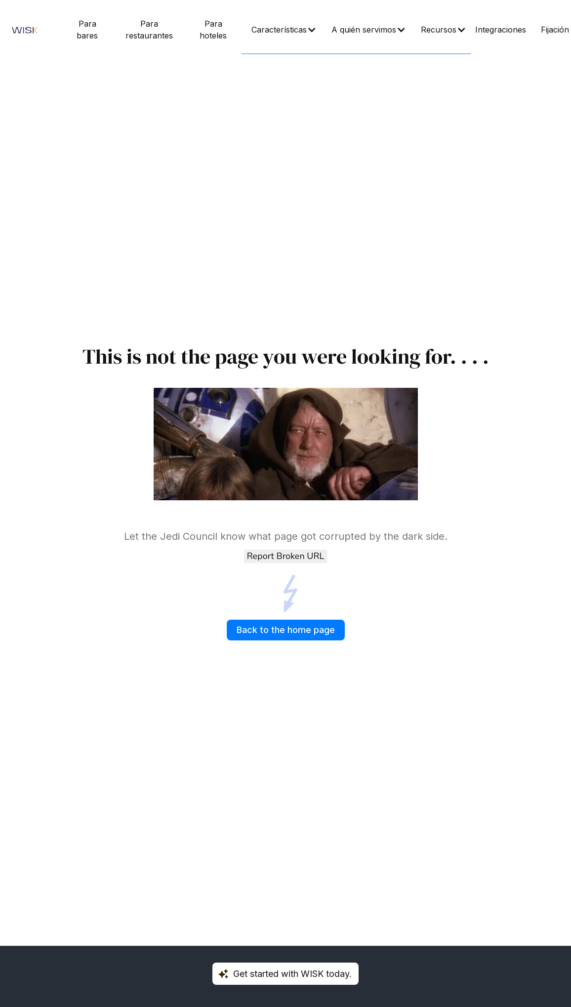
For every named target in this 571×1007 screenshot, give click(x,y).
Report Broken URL (285, 556)
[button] (282, 30)
